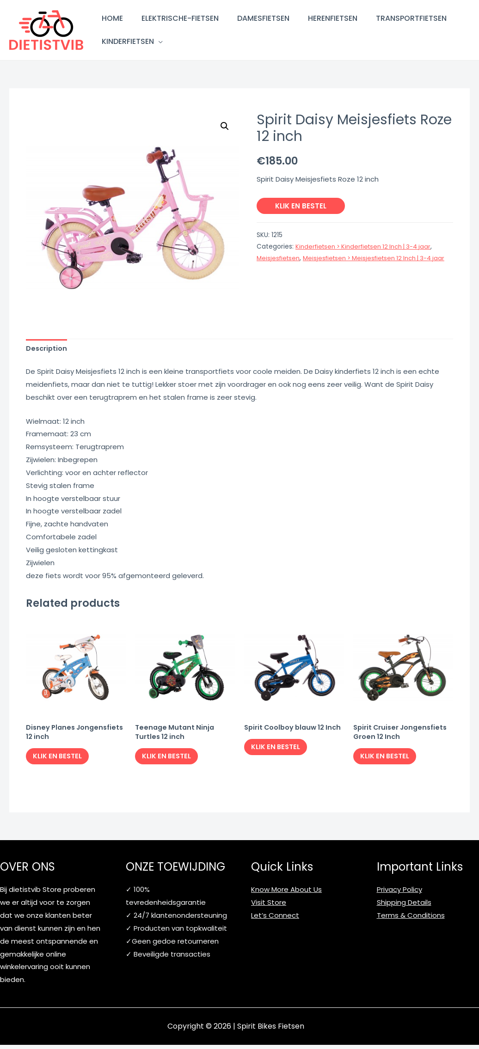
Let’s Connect (275, 919)
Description (47, 349)
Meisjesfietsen (279, 258)
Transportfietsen (411, 18)
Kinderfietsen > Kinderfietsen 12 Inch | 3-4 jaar (366, 246)
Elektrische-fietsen (180, 18)
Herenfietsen (332, 18)
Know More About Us (286, 894)
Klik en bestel (300, 206)
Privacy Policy (399, 894)
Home (112, 18)
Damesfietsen (263, 18)
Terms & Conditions (411, 919)
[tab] (47, 349)
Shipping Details (404, 907)
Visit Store (268, 907)
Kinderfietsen (128, 41)
